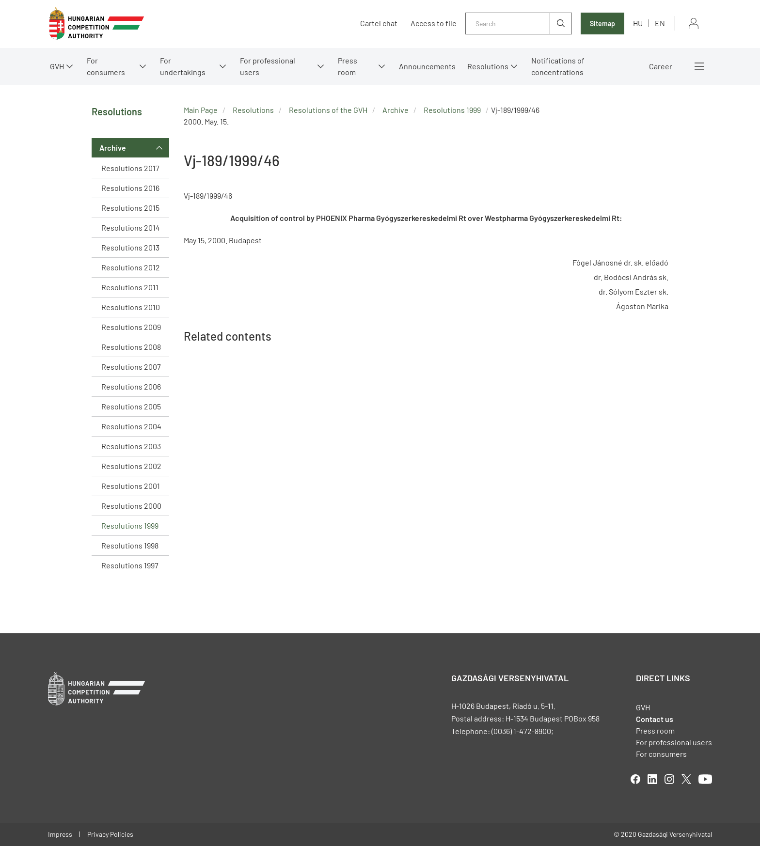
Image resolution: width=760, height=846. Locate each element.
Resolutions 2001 (130, 485)
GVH (57, 66)
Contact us (654, 718)
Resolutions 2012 (130, 267)
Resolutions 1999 (129, 525)
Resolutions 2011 (129, 287)
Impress (60, 834)
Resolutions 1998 (129, 545)
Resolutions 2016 (130, 187)
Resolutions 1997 (129, 565)
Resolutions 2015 (130, 207)
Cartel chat (378, 23)
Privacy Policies (110, 834)
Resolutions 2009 (131, 326)
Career (660, 66)
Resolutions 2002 (131, 465)
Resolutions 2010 (130, 307)
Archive (112, 147)
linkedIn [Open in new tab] (652, 779)
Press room (347, 66)
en (660, 23)
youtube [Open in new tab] (705, 779)
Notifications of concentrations (558, 66)
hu (638, 23)
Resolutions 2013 (130, 247)
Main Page (201, 109)
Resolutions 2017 (130, 167)
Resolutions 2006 (131, 386)
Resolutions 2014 (130, 227)
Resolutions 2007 (131, 366)
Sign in (693, 23)
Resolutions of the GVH (328, 109)
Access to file (434, 23)
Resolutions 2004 (131, 426)
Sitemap (602, 23)
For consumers (106, 66)
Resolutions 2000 (131, 505)
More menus (699, 66)
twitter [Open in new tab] (686, 779)
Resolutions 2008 (131, 346)
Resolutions (487, 66)
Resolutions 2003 (131, 446)
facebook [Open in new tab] (635, 779)
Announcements (427, 66)
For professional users (267, 66)
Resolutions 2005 (131, 406)
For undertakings (183, 66)
